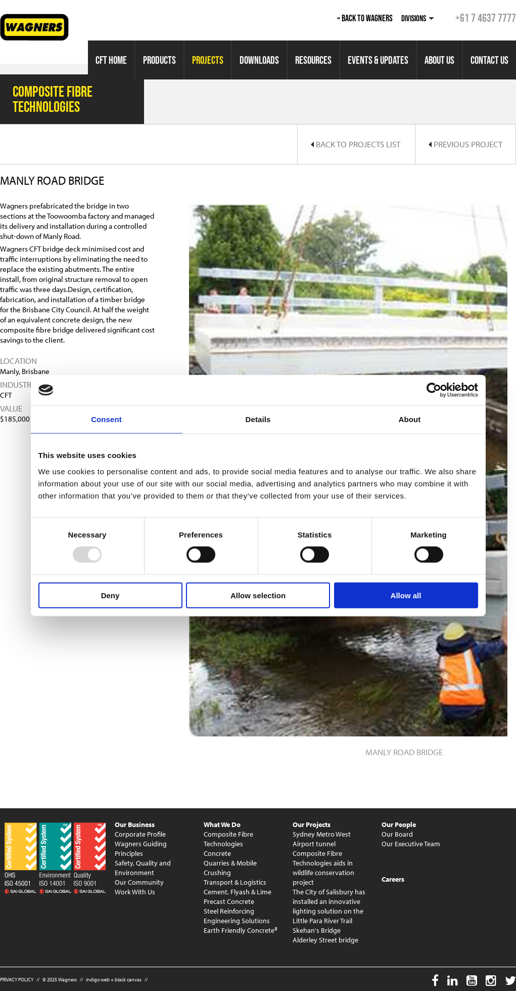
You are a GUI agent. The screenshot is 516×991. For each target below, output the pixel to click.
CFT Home (111, 60)
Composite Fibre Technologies (228, 839)
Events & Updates (378, 60)
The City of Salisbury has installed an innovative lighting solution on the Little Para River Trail (329, 906)
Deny (110, 595)
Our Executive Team (411, 843)
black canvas (128, 979)
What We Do (222, 824)
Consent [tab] (106, 419)
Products (159, 60)
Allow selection (258, 595)
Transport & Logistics (235, 882)
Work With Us (135, 891)
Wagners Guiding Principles (141, 848)
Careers (393, 879)
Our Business (135, 824)
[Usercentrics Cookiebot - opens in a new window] (434, 390)
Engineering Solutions (237, 920)
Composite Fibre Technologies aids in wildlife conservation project (323, 868)
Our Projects (312, 824)
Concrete (217, 853)
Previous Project (465, 144)
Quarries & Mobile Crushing (230, 867)
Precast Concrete (229, 901)
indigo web (98, 979)
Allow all (406, 595)
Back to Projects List (355, 144)
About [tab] (410, 419)
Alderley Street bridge (325, 939)
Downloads (259, 60)
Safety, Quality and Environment (143, 867)
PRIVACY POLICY (16, 979)
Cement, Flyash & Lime (237, 891)
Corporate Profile (140, 834)
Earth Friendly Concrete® (240, 930)
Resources (313, 60)
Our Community (139, 882)
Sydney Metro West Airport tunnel (322, 839)
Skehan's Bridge (317, 930)
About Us (439, 60)
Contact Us (489, 60)
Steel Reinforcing (229, 911)
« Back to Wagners (365, 18)
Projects (207, 60)
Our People (399, 824)
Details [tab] (258, 419)
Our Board (397, 834)
